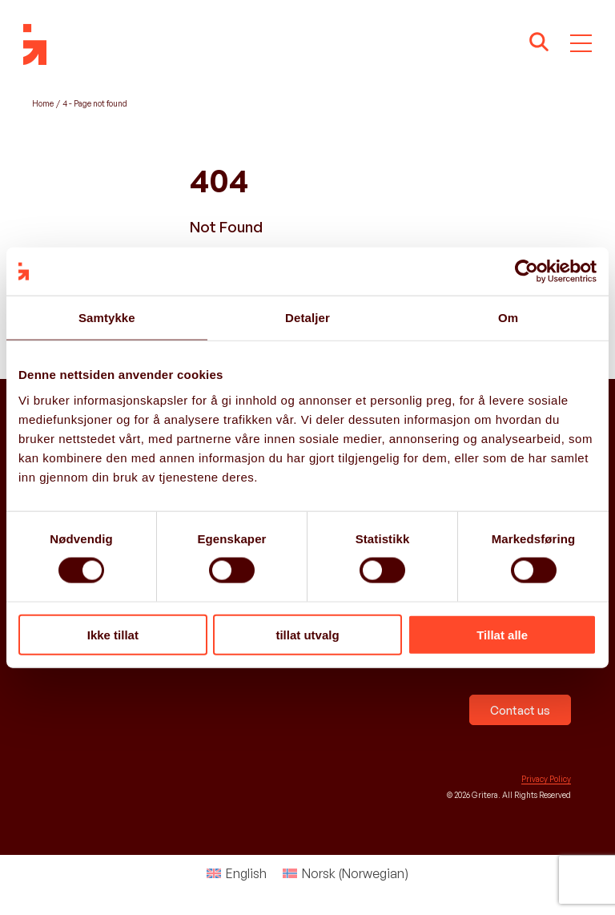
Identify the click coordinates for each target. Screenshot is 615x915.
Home (43, 103)
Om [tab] (508, 317)
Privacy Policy (546, 779)
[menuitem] (237, 873)
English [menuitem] (246, 873)
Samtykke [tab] (106, 317)
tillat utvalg (307, 634)
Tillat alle (502, 634)
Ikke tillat (113, 634)
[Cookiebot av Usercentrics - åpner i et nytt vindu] (526, 272)
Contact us (520, 710)
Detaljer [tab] (307, 317)
